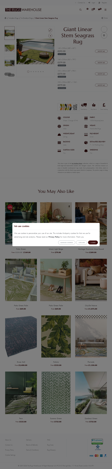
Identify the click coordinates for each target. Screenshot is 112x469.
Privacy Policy (54, 236)
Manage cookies (66, 242)
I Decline (81, 242)
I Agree (93, 242)
